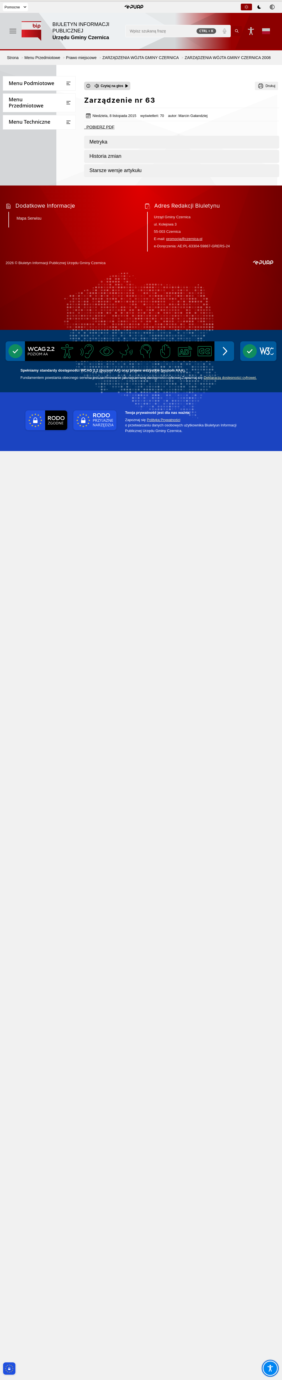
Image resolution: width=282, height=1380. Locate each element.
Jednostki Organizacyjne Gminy (35, 204)
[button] (134, 7)
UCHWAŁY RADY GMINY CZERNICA (33, 229)
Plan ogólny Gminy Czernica (37, 659)
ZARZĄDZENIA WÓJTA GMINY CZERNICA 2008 (43, 534)
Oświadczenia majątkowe (29, 820)
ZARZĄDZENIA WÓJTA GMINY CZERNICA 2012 (43, 485)
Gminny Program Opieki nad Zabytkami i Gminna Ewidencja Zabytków (34, 982)
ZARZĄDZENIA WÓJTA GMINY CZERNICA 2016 (43, 421)
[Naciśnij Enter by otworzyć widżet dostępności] (251, 31)
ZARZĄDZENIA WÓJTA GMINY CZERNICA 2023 (43, 309)
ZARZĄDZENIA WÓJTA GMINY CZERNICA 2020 (43, 357)
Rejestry (13, 809)
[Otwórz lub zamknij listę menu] (68, 83)
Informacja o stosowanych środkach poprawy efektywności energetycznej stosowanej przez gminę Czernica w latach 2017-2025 (39, 1075)
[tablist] (259, 7)
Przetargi (14, 150)
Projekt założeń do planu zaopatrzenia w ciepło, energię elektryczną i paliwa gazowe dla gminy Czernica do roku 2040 (35, 1049)
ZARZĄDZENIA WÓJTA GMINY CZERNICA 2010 (43, 518)
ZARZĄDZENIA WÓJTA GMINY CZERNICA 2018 (43, 389)
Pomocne (15, 7)
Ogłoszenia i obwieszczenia (31, 798)
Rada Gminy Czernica (25, 106)
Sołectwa (14, 128)
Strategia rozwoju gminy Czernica (34, 725)
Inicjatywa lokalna (23, 955)
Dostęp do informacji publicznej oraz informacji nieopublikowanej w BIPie (39, 907)
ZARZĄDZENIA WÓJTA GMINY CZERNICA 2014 (43, 454)
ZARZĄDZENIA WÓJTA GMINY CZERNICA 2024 (43, 293)
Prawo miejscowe (22, 215)
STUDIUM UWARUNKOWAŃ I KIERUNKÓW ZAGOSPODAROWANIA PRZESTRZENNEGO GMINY (38, 598)
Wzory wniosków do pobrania (33, 161)
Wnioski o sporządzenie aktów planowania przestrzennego (39, 741)
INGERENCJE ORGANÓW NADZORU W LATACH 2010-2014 (41, 566)
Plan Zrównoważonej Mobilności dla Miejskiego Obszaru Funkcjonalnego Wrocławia (41, 643)
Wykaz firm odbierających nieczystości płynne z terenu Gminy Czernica (38, 1003)
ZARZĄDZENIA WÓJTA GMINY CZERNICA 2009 (43, 550)
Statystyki (15, 880)
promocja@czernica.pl (184, 1168)
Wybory (13, 842)
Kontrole (14, 787)
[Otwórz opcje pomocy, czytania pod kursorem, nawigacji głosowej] (270, 1368)
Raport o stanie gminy (26, 765)
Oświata (13, 754)
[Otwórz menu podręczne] (12, 31)
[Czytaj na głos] (111, 86)
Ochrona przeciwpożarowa (31, 966)
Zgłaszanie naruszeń (25, 1019)
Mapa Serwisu (29, 1147)
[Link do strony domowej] (71, 31)
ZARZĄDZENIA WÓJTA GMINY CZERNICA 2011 (43, 502)
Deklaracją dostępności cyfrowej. (230, 1306)
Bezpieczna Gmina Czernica (31, 193)
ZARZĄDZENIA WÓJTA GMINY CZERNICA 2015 (43, 437)
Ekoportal (15, 831)
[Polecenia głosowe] (224, 31)
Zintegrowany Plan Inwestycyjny (41, 670)
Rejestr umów (19, 869)
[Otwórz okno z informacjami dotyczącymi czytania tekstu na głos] (88, 86)
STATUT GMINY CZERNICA (35, 579)
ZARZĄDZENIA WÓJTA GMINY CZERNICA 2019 (43, 373)
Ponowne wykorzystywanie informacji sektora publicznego (35, 926)
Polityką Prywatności (163, 1349)
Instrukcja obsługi (23, 891)
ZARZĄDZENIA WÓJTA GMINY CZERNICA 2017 (43, 405)
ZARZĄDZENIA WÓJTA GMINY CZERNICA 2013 (43, 469)
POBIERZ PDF (99, 127)
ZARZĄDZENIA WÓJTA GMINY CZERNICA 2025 (43, 277)
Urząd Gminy (18, 95)
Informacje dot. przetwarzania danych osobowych (34, 942)
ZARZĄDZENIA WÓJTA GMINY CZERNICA (38, 245)
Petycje (12, 776)
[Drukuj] (266, 86)
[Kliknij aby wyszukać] (237, 31)
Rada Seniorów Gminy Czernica (35, 117)
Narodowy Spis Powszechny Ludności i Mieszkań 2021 (31, 856)
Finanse (13, 139)
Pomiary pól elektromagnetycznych (39, 1030)
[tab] (246, 7)
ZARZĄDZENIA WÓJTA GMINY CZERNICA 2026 (43, 261)
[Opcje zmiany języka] (266, 31)
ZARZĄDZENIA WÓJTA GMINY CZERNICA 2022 (43, 325)
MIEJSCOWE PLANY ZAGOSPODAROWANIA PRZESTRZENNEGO (32, 622)
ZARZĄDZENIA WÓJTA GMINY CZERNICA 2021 (43, 341)
